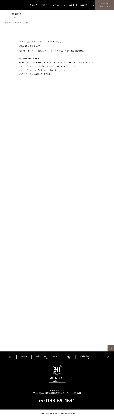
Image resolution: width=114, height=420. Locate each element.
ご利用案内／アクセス (87, 5)
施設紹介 (33, 5)
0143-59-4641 (57, 400)
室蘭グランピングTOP (13, 23)
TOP (11, 357)
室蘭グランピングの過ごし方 (53, 5)
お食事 (71, 5)
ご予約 (107, 357)
